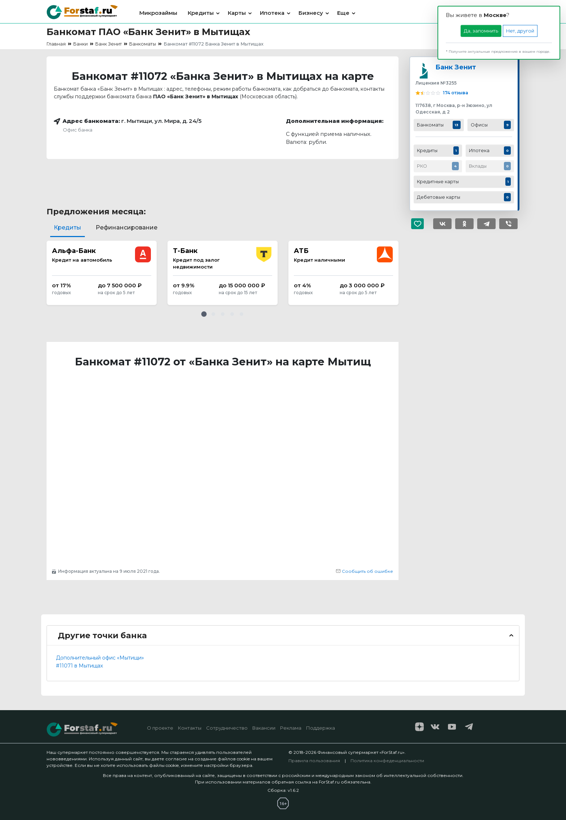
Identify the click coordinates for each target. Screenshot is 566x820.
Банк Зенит (455, 67)
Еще (343, 12)
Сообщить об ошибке (364, 571)
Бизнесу (311, 12)
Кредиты (201, 12)
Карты (237, 12)
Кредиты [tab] (67, 227)
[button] (204, 314)
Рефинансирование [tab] (126, 227)
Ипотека (272, 12)
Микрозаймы (158, 12)
